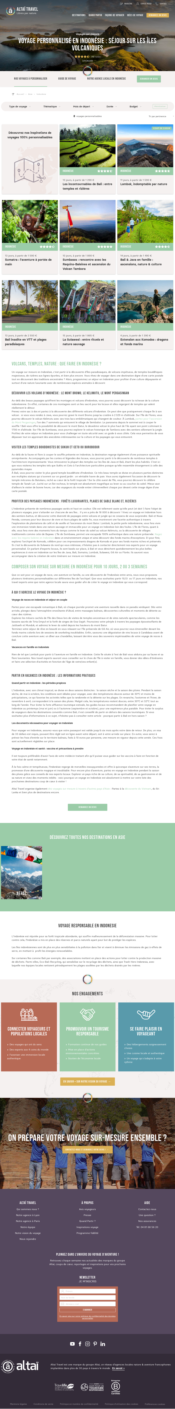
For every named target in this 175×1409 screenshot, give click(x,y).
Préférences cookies (155, 1404)
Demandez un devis (158, 15)
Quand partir (95, 15)
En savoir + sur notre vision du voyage (85, 1082)
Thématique (50, 106)
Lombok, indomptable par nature (143, 184)
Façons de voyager (114, 15)
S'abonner (87, 1310)
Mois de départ (81, 106)
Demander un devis (149, 78)
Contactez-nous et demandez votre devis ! (85, 1149)
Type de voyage (18, 106)
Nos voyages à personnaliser (30, 78)
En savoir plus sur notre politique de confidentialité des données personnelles (87, 1317)
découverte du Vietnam (138, 788)
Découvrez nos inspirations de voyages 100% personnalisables (29, 135)
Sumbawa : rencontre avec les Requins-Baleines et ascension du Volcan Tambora (86, 264)
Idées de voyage (135, 15)
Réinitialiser (160, 107)
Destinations (79, 15)
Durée (110, 106)
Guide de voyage (67, 78)
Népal (22, 894)
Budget (134, 106)
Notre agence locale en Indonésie (106, 78)
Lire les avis (87, 60)
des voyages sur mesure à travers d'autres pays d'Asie (79, 788)
